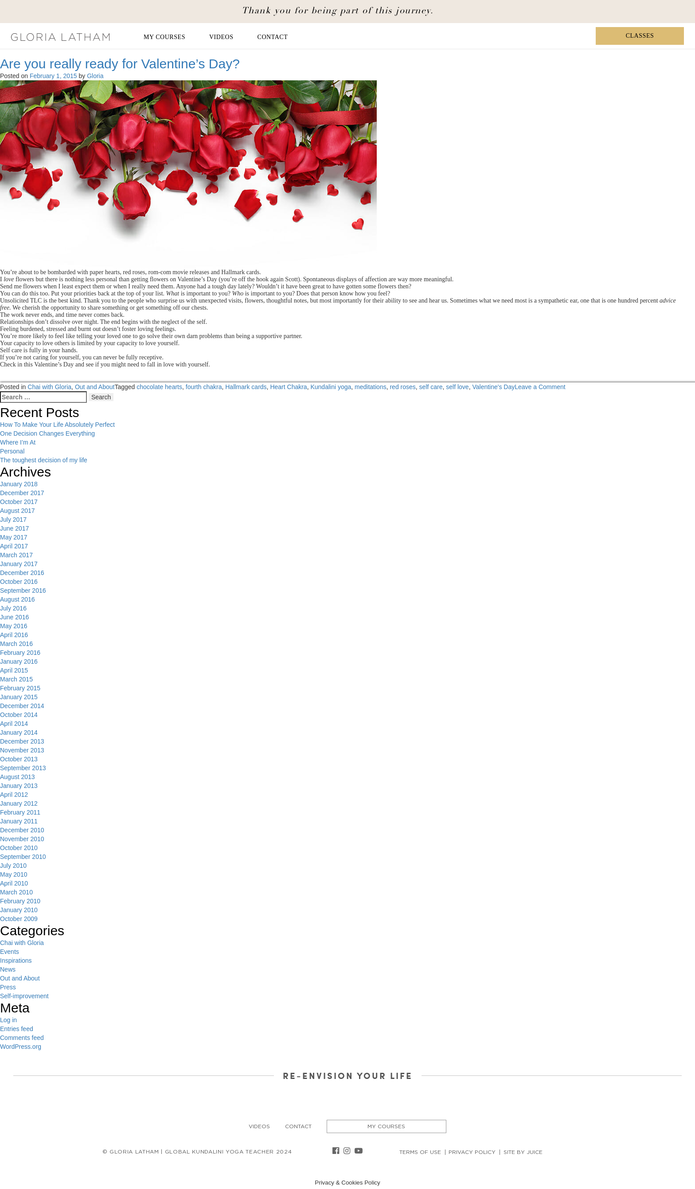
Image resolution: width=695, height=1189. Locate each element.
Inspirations (16, 960)
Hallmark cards (245, 386)
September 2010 (23, 856)
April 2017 (14, 546)
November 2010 (22, 839)
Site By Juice (523, 1152)
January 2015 (19, 697)
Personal (12, 451)
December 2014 (22, 705)
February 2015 (20, 688)
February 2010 (20, 901)
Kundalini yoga (330, 386)
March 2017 (16, 555)
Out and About (95, 386)
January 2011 (19, 821)
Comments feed (22, 1037)
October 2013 (19, 759)
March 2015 (16, 679)
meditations (371, 386)
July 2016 (13, 608)
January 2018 (19, 484)
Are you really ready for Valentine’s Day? (120, 63)
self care (431, 386)
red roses (402, 386)
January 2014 (19, 732)
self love (457, 386)
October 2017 (19, 501)
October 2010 (19, 847)
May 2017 (13, 537)
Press (8, 987)
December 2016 (22, 572)
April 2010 (14, 883)
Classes (640, 35)
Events (9, 951)
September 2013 (23, 768)
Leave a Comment (540, 386)
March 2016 (16, 643)
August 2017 (17, 510)
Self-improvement (24, 996)
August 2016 (17, 599)
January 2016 (19, 661)
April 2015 (14, 670)
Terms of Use (420, 1152)
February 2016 (20, 652)
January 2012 (19, 803)
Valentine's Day (493, 386)
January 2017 (19, 563)
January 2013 (19, 785)
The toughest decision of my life (43, 460)
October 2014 (19, 714)
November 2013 (22, 750)
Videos (221, 37)
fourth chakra (204, 386)
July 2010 (13, 865)
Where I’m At (17, 442)
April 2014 (14, 723)
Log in (8, 1020)
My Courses (164, 37)
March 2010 (16, 892)
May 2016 (13, 626)
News (8, 969)
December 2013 (22, 741)
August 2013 (17, 776)
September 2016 (23, 590)
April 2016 (14, 634)
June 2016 (14, 617)
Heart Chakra (288, 386)
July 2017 (13, 519)
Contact (273, 37)
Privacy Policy (472, 1152)
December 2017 (22, 492)
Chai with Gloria (49, 386)
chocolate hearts (159, 386)
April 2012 (14, 794)
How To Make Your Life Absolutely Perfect (57, 424)
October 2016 (19, 581)
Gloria (95, 75)
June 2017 (14, 528)
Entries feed (16, 1028)
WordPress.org (20, 1046)
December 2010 (22, 830)
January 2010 (19, 909)
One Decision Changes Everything (47, 433)
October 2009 (19, 918)
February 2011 (20, 812)
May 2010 (13, 874)
